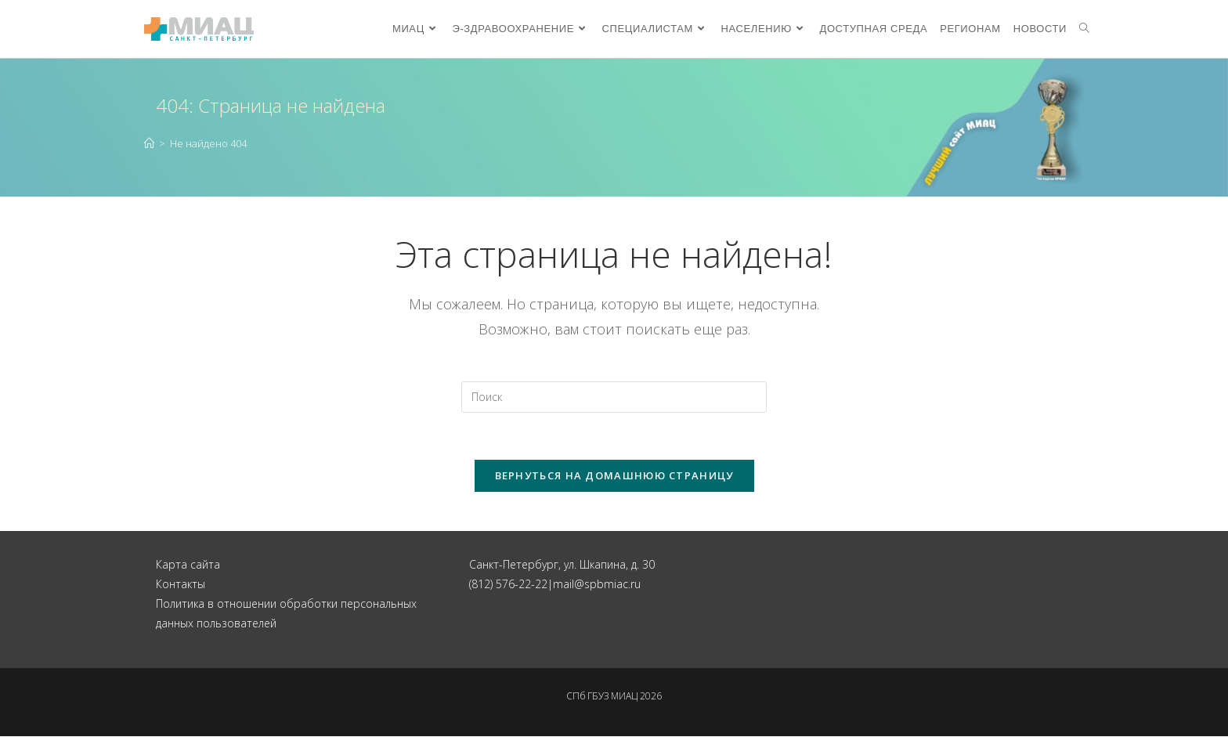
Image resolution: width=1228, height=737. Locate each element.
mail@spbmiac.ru (597, 583)
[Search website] (1084, 29)
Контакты (180, 583)
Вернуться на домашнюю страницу (614, 475)
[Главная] (149, 143)
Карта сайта (188, 564)
